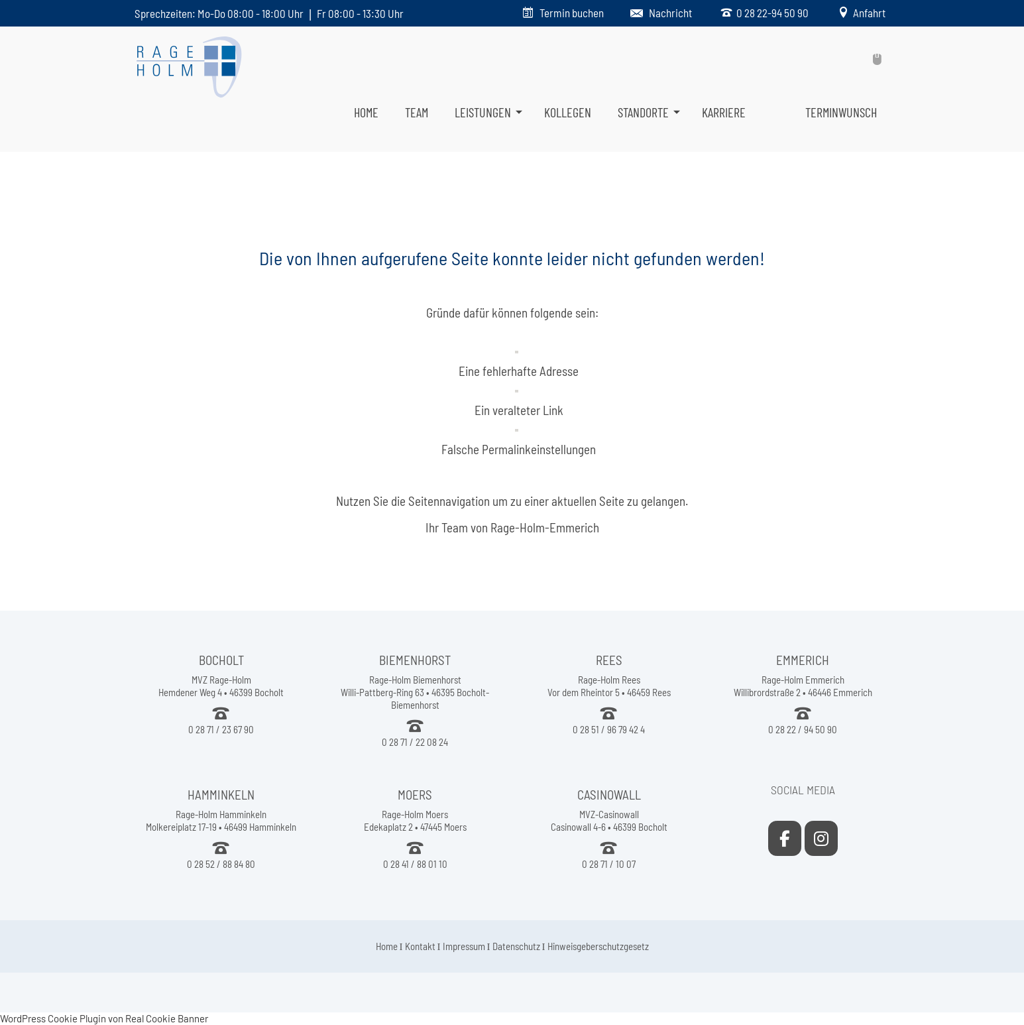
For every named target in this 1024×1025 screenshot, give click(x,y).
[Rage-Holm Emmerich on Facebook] (784, 838)
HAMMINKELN (221, 794)
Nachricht (670, 12)
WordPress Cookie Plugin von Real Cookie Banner (104, 1018)
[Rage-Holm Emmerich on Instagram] (821, 838)
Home (387, 946)
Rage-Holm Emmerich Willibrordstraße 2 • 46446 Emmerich (803, 686)
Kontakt (420, 946)
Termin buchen (572, 12)
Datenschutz (516, 946)
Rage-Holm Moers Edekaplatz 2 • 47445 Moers (415, 820)
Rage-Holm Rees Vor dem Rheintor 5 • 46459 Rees (609, 686)
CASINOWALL (609, 794)
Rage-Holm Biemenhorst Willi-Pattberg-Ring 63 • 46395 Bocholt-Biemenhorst (415, 692)
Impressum (464, 946)
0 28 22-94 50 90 (770, 12)
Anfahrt (867, 12)
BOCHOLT (221, 660)
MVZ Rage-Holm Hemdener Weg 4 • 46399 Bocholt (221, 686)
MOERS (415, 794)
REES (609, 660)
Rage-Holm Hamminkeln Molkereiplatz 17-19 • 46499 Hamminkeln (221, 820)
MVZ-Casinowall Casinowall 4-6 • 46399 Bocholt (609, 820)
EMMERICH (802, 660)
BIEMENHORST (415, 660)
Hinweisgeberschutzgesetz (598, 946)
